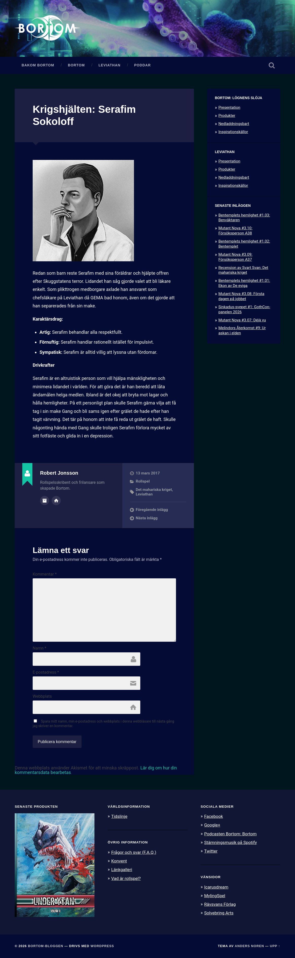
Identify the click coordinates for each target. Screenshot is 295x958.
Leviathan (110, 65)
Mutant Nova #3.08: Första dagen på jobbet (241, 296)
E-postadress (46, 672)
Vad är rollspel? (126, 878)
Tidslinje (119, 816)
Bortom (76, 65)
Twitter (211, 851)
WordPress (102, 946)
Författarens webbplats (56, 500)
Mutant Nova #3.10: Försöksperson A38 (235, 230)
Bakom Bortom (38, 65)
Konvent (119, 860)
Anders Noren (249, 946)
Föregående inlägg (152, 509)
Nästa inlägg (147, 518)
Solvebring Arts (218, 912)
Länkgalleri (121, 869)
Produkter (226, 115)
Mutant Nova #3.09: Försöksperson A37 (235, 257)
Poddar (142, 65)
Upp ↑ (275, 946)
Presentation (229, 107)
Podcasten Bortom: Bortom (230, 833)
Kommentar (45, 574)
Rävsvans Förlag (220, 904)
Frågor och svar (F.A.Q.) (133, 852)
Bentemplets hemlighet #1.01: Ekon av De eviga (244, 283)
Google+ (212, 824)
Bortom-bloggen (45, 946)
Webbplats (42, 696)
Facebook (213, 816)
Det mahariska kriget (154, 489)
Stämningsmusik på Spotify (230, 842)
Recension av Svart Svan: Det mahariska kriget (243, 270)
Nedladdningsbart (233, 123)
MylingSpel (214, 895)
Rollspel (143, 481)
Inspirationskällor (233, 132)
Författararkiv (44, 500)
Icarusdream (216, 887)
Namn (39, 648)
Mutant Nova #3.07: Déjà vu (242, 320)
